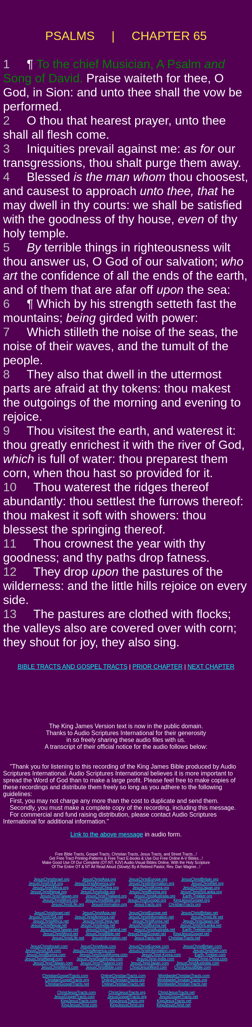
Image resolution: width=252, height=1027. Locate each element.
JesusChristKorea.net (150, 921)
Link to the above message (106, 834)
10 (10, 487)
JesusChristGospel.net (147, 934)
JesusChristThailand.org (106, 896)
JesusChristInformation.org (151, 883)
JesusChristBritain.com (202, 946)
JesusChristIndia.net (98, 925)
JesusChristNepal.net (49, 925)
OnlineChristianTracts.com (123, 976)
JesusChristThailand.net (106, 930)
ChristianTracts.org (185, 904)
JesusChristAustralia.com (197, 963)
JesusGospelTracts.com (74, 997)
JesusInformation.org (109, 904)
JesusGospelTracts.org (126, 997)
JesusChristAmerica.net (95, 917)
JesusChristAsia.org (99, 879)
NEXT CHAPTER (211, 666)
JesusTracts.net (147, 938)
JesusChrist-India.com (155, 959)
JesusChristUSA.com (43, 950)
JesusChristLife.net (207, 917)
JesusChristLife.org (67, 904)
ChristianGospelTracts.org (67, 980)
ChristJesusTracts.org (126, 992)
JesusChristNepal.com (44, 959)
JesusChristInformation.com (152, 950)
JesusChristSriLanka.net (200, 925)
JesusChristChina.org (100, 888)
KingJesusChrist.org (127, 1005)
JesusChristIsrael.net (51, 913)
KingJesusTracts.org (127, 1001)
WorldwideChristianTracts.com (184, 976)
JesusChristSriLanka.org (201, 892)
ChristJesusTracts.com (76, 992)
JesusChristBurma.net (147, 925)
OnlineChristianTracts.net (123, 984)
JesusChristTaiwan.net (59, 930)
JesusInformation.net (109, 938)
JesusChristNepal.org (48, 892)
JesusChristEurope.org (148, 879)
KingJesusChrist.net (174, 1005)
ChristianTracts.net (184, 938)
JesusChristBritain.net (199, 913)
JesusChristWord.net (60, 934)
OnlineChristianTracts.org (123, 980)
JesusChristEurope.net (148, 913)
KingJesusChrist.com (79, 1005)
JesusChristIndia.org (97, 892)
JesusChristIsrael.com (48, 946)
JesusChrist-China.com (207, 959)
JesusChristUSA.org (46, 883)
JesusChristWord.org (60, 900)
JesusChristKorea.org (150, 888)
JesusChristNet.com (209, 950)
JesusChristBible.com (104, 967)
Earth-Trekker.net (197, 930)
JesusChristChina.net (101, 921)
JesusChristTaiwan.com (53, 963)
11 (10, 543)
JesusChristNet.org (207, 883)
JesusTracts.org (147, 904)
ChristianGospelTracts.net (67, 984)
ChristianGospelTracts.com (65, 976)
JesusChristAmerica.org (95, 883)
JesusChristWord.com (59, 967)
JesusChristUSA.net (46, 917)
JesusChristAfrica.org (50, 888)
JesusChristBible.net (102, 934)
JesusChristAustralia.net (154, 930)
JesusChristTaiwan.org (59, 896)
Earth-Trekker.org (197, 896)
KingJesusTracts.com (79, 1001)
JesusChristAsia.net (99, 913)
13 (10, 614)
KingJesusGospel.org (192, 900)
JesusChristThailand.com (101, 963)
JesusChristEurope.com (149, 946)
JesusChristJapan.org (201, 888)
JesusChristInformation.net (151, 917)
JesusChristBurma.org (148, 892)
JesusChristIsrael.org (51, 879)
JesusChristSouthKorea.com (103, 955)
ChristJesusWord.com (148, 967)
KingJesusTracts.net (174, 1001)
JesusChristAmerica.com (94, 950)
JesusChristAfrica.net (51, 921)
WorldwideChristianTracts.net (182, 984)
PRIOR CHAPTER (157, 666)
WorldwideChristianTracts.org (182, 980)
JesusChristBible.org (102, 900)
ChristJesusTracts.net (176, 992)
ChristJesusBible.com (192, 967)
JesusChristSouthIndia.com (100, 959)
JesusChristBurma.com (45, 955)
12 (10, 571)
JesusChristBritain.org (200, 879)
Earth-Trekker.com (210, 955)
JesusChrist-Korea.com (161, 955)
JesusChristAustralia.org (154, 896)
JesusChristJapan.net (201, 921)
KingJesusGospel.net (191, 934)
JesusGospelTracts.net (178, 997)
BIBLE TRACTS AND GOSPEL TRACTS (73, 666)
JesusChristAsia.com (98, 946)
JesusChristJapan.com (149, 963)
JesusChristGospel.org (147, 900)
